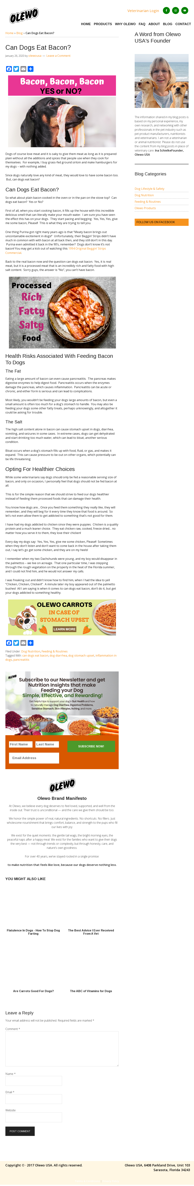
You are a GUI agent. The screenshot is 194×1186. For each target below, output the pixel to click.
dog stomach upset (81, 657)
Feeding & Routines (55, 653)
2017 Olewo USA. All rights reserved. (55, 1166)
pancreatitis (21, 661)
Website (10, 1111)
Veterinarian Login (143, 10)
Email (9, 1093)
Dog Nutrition (30, 653)
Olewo (36, 16)
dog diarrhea (58, 657)
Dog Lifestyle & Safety (149, 190)
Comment (12, 1030)
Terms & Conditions (87, 1182)
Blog (19, 34)
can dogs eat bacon (35, 657)
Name (10, 1075)
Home (9, 34)
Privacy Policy (110, 1182)
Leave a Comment (58, 57)
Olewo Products (145, 209)
